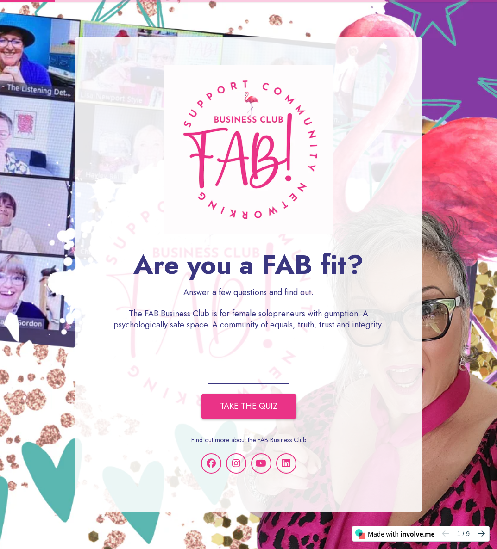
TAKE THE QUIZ (248, 406)
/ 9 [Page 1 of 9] (463, 533)
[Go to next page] (481, 533)
